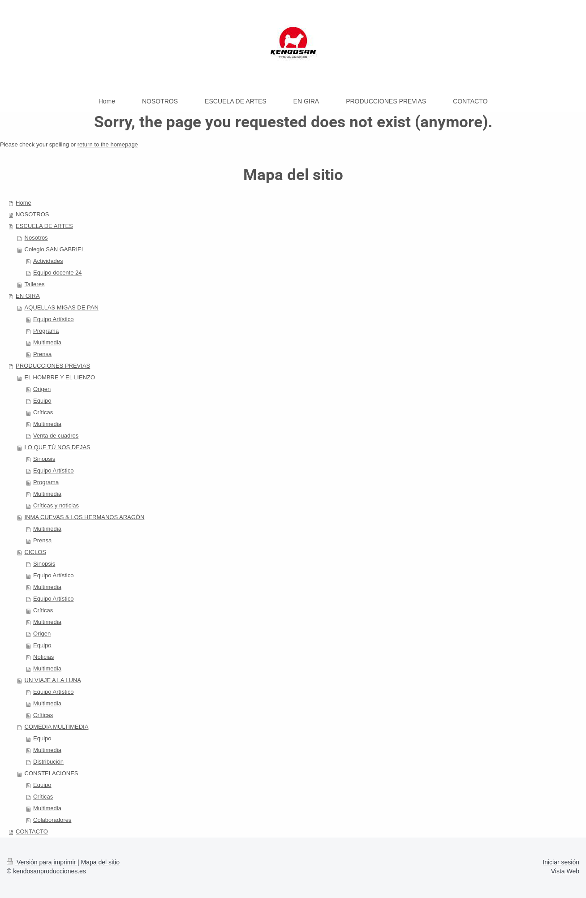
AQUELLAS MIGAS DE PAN (62, 307)
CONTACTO (32, 831)
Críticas (43, 412)
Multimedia (47, 342)
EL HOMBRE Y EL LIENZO (60, 377)
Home (23, 202)
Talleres (35, 284)
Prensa (42, 354)
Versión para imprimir (42, 862)
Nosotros (36, 237)
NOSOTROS (32, 214)
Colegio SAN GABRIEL (55, 249)
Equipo (42, 400)
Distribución (48, 761)
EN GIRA (27, 295)
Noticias (43, 656)
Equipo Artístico (53, 319)
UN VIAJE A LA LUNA (53, 680)
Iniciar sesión (561, 862)
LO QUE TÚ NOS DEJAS (57, 447)
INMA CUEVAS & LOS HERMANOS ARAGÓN (85, 517)
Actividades (48, 261)
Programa (46, 330)
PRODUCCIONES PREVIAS (53, 365)
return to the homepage (108, 144)
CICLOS (35, 552)
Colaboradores (52, 819)
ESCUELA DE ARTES (44, 226)
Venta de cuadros (55, 435)
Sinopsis (44, 458)
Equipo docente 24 (57, 272)
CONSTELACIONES (51, 773)
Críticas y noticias (56, 505)
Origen (42, 389)
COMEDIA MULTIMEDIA (57, 726)
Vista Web (565, 871)
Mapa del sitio (100, 862)
